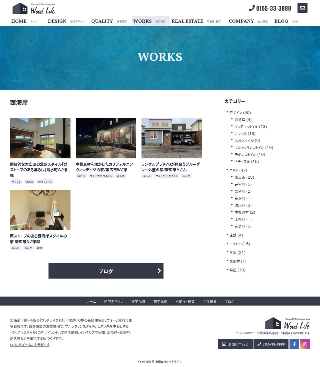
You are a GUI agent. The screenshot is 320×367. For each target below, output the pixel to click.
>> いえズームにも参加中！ (30, 344)
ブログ (106, 271)
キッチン (236, 243)
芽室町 (240, 184)
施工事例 (160, 301)
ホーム (91, 301)
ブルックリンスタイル (250, 147)
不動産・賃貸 (184, 301)
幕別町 (240, 191)
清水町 (240, 205)
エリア (234, 170)
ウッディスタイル (247, 126)
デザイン (236, 112)
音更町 (240, 226)
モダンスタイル (245, 154)
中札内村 (242, 212)
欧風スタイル (244, 140)
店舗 (233, 234)
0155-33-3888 (270, 7)
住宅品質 (138, 301)
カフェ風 (241, 133)
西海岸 (240, 119)
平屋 (233, 269)
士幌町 (240, 219)
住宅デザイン (113, 301)
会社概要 (209, 301)
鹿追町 (240, 198)
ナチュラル (242, 161)
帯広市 (240, 177)
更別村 (235, 261)
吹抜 (233, 252)
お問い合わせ (233, 344)
